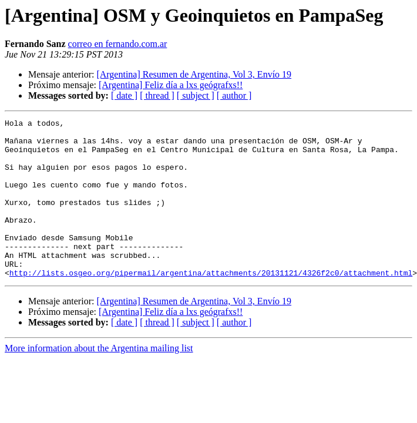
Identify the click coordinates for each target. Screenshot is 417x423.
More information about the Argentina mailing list (99, 380)
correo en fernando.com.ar (117, 44)
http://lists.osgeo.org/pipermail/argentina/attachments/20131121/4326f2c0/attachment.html (210, 304)
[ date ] (124, 95)
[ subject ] (195, 95)
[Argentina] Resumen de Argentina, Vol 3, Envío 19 (193, 74)
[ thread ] (157, 95)
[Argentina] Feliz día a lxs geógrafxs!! (171, 85)
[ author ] (234, 95)
